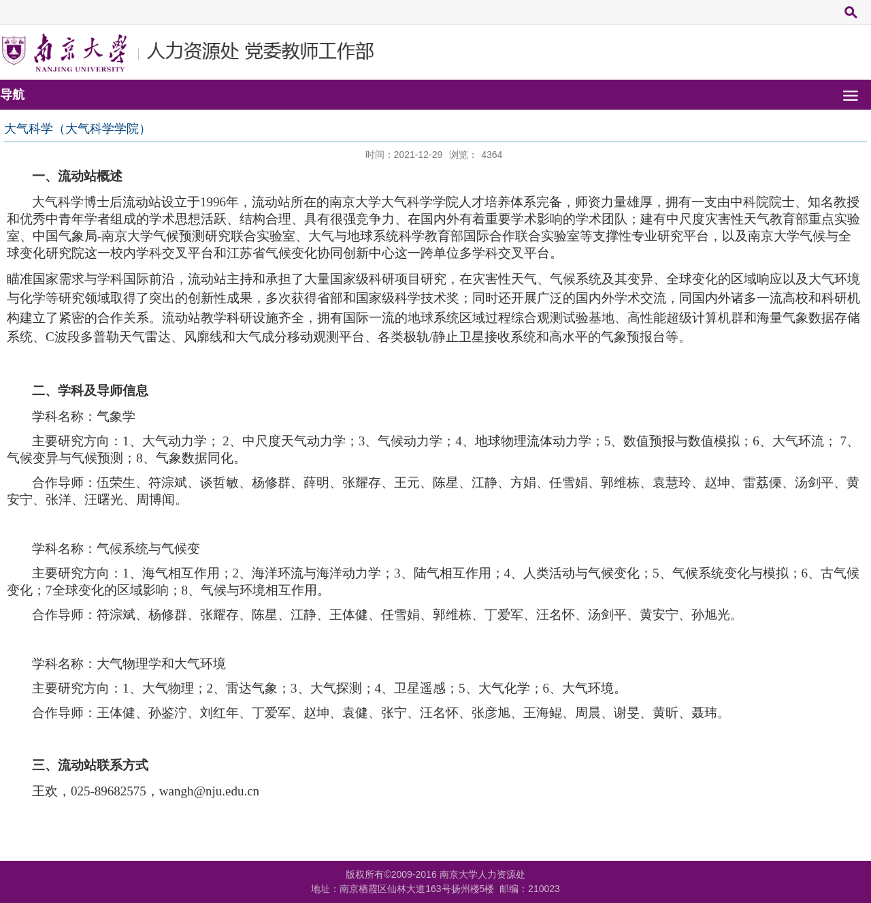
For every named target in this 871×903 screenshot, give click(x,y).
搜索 (850, 12)
